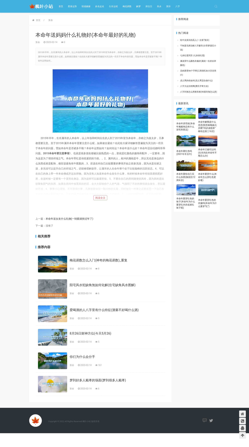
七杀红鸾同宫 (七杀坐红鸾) (192, 55)
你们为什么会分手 (82, 357)
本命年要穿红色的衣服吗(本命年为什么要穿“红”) (207, 203)
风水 (159, 6)
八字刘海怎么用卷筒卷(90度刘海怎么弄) (198, 92)
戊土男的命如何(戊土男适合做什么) (196, 80)
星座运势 (72, 6)
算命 (50, 20)
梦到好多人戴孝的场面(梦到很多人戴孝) (98, 380)
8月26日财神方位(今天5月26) (90, 333)
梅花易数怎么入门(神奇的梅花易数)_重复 (98, 260)
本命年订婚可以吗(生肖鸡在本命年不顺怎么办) (207, 152)
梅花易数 (127, 6)
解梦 (138, 6)
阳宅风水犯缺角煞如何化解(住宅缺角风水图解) (102, 285)
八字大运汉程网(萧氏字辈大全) (194, 86)
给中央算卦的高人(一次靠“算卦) (194, 40)
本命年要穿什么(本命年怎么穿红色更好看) (207, 177)
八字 (177, 6)
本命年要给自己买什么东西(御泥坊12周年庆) (185, 177)
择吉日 (148, 6)
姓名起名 (99, 6)
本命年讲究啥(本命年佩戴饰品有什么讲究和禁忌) (185, 126)
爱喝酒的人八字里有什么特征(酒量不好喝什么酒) (104, 310)
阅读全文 (100, 197)
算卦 (168, 6)
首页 (61, 6)
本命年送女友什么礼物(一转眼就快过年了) (69, 218)
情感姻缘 (86, 6)
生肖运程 (113, 6)
